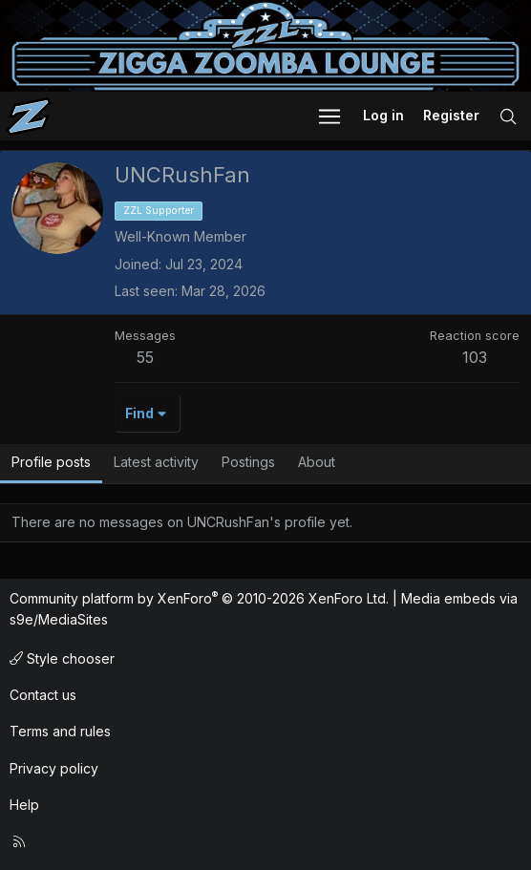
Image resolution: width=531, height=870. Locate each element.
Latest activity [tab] (156, 462)
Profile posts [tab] (51, 462)
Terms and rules (60, 731)
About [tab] (316, 462)
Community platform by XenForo (199, 598)
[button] (329, 116)
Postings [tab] (248, 462)
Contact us (43, 695)
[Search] (508, 116)
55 (145, 357)
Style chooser (62, 658)
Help (24, 804)
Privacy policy (54, 768)
